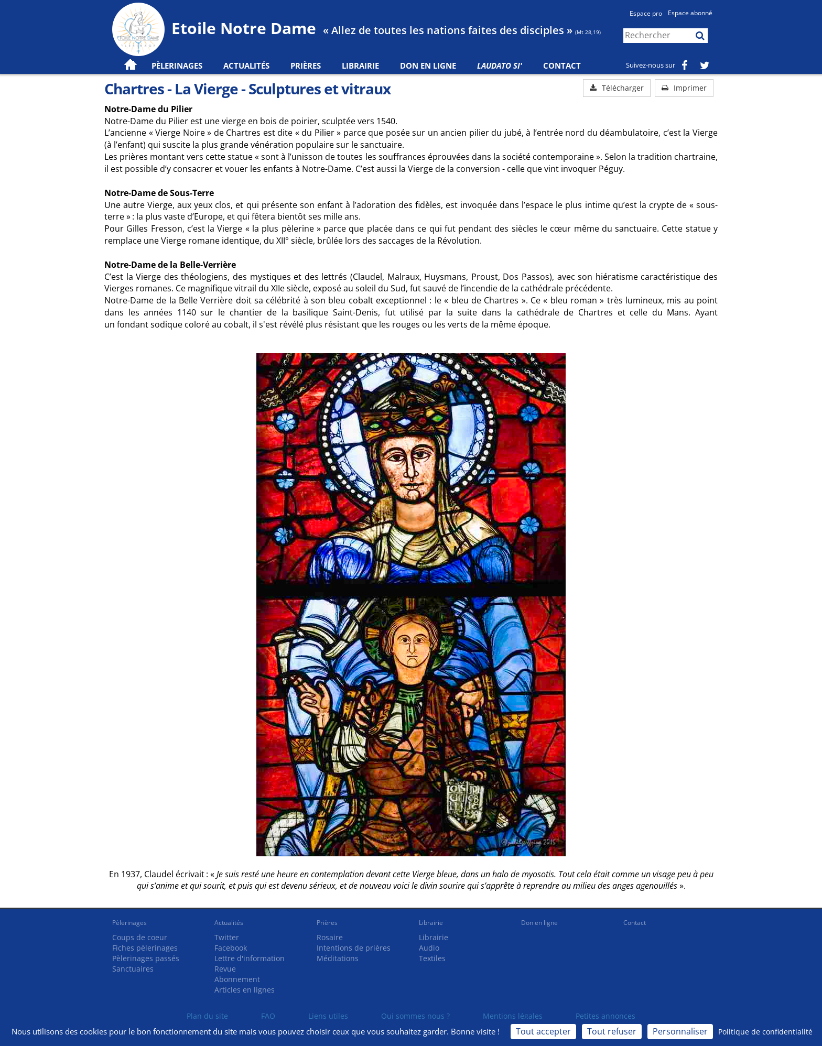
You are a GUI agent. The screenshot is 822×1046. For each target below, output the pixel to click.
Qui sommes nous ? (415, 1016)
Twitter (226, 937)
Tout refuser (611, 1031)
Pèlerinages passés (145, 958)
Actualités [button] (246, 65)
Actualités (228, 922)
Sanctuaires (133, 969)
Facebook (230, 948)
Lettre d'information (249, 958)
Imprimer (684, 88)
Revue (225, 969)
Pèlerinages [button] (177, 65)
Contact (562, 65)
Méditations (338, 958)
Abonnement (237, 979)
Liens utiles (328, 1016)
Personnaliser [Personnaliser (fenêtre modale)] (680, 1031)
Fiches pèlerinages (145, 948)
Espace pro (646, 13)
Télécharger (617, 88)
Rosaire (330, 937)
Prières (305, 65)
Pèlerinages (129, 922)
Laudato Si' (499, 65)
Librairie (360, 65)
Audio (429, 948)
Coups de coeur (139, 937)
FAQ (268, 1016)
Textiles (432, 958)
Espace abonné (690, 12)
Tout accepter (543, 1031)
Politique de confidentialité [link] (765, 1032)
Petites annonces (605, 1016)
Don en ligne (428, 65)
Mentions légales (513, 1016)
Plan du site (207, 1016)
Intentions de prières (354, 948)
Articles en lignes (244, 990)
